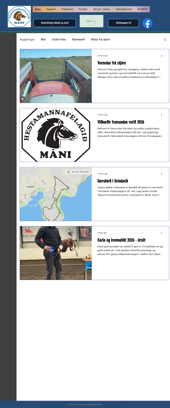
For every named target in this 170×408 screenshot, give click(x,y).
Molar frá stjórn (100, 39)
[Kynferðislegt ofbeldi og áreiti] (54, 23)
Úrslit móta (59, 39)
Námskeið (78, 39)
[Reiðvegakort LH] (123, 23)
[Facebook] (147, 23)
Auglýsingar (27, 39)
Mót (43, 39)
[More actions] (163, 56)
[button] (165, 40)
